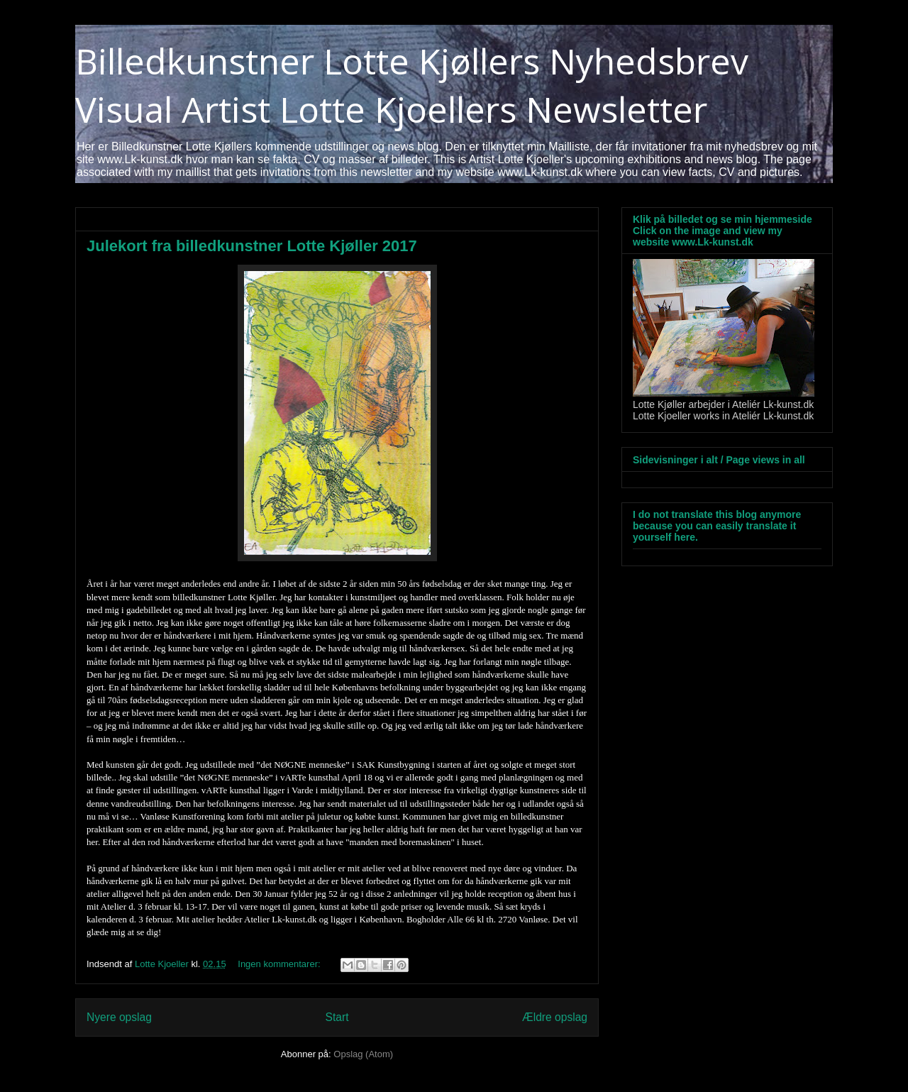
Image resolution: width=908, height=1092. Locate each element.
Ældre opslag (554, 1017)
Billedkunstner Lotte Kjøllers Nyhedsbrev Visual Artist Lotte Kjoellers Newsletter (411, 85)
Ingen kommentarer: (280, 964)
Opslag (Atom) (363, 1054)
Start (337, 1017)
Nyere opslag (119, 1017)
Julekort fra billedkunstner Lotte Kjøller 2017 (252, 246)
